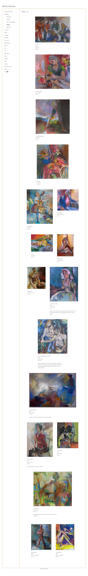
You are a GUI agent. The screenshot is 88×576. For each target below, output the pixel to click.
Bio (5, 48)
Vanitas (8, 19)
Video (5, 56)
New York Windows (11, 22)
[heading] (8, 6)
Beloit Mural (7, 43)
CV (5, 51)
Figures (8, 24)
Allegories (9, 16)
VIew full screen (8, 66)
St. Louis (6, 30)
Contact (6, 58)
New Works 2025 (8, 11)
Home (5, 69)
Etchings (6, 35)
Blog (5, 61)
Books (5, 45)
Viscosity (6, 37)
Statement (6, 53)
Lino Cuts (6, 40)
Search (6, 64)
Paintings (6, 14)
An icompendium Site (44, 568)
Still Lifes (9, 27)
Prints (5, 32)
